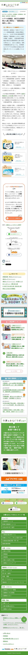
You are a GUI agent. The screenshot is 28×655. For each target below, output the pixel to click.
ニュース (5, 11)
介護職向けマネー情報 (9, 590)
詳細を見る (18, 147)
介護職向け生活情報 (8, 593)
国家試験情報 (6, 543)
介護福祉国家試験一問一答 (10, 540)
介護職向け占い (7, 595)
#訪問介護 (10, 16)
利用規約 (5, 636)
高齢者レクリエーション (9, 567)
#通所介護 (15, 16)
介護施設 (5, 554)
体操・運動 (5, 576)
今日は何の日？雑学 (8, 527)
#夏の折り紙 (14, 284)
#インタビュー (6, 284)
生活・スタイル (7, 587)
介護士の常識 (9, 352)
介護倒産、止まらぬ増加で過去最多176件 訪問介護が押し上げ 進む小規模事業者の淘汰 (14, 384)
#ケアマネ (4, 14)
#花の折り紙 (18, 286)
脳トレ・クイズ (7, 570)
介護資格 (5, 557)
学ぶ (3, 532)
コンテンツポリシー (8, 644)
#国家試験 (5, 276)
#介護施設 (15, 14)
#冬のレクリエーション (15, 276)
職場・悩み (5, 600)
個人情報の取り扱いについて (11, 638)
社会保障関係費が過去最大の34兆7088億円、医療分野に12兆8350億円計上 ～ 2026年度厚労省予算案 (14, 390)
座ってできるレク (7, 579)
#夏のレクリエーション (9, 281)
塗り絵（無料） (7, 573)
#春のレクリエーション (9, 279)
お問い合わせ (6, 633)
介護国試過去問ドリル (9, 534)
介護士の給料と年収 (8, 560)
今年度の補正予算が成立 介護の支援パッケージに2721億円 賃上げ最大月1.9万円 (14, 404)
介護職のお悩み (7, 609)
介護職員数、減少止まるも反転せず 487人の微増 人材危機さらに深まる (14, 397)
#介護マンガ (19, 281)
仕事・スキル (6, 548)
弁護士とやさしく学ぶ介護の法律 (12, 537)
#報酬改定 (4, 16)
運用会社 (5, 641)
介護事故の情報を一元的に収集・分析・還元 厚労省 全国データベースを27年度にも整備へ (13, 410)
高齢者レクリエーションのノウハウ (18, 335)
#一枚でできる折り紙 (8, 286)
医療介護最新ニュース (13, 11)
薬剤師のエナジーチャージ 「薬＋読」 (14, 627)
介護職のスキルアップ (16, 325)
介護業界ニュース (7, 521)
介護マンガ (5, 603)
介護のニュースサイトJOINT (13, 225)
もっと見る (14, 371)
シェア (3, 264)
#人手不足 (10, 14)
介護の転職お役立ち (8, 606)
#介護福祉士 (22, 14)
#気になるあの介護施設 (9, 288)
